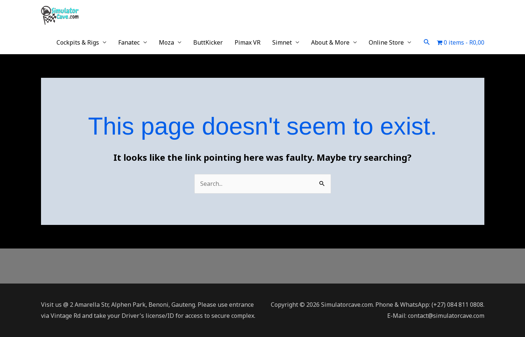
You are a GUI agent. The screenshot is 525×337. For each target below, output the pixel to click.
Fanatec (129, 42)
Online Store (386, 42)
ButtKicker (208, 42)
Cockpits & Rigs (78, 42)
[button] (427, 42)
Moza (166, 42)
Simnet (282, 42)
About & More (330, 42)
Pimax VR (247, 42)
